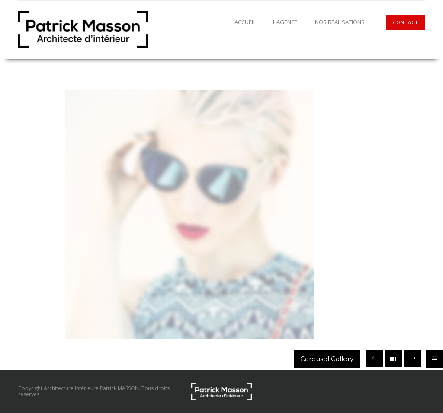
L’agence (285, 22)
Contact (405, 22)
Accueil (245, 22)
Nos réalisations (340, 22)
